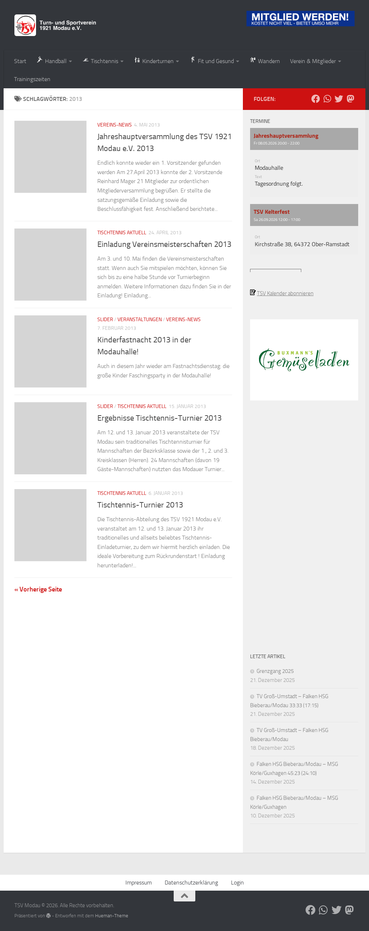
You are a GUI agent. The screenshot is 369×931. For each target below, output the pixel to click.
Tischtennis (100, 60)
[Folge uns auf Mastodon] (350, 98)
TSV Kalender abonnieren (285, 293)
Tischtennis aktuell (121, 233)
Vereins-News (114, 125)
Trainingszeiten (32, 79)
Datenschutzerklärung (191, 882)
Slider (105, 319)
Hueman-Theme (111, 915)
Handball (51, 60)
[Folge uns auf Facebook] (315, 98)
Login (237, 882)
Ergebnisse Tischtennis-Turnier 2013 (159, 418)
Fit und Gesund (211, 60)
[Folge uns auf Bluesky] (338, 98)
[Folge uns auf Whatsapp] (327, 98)
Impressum (138, 882)
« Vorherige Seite (38, 589)
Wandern (264, 60)
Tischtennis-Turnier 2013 (140, 505)
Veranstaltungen (139, 319)
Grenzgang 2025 (275, 671)
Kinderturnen (154, 60)
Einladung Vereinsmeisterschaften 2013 (164, 244)
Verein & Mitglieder (313, 61)
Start (20, 61)
